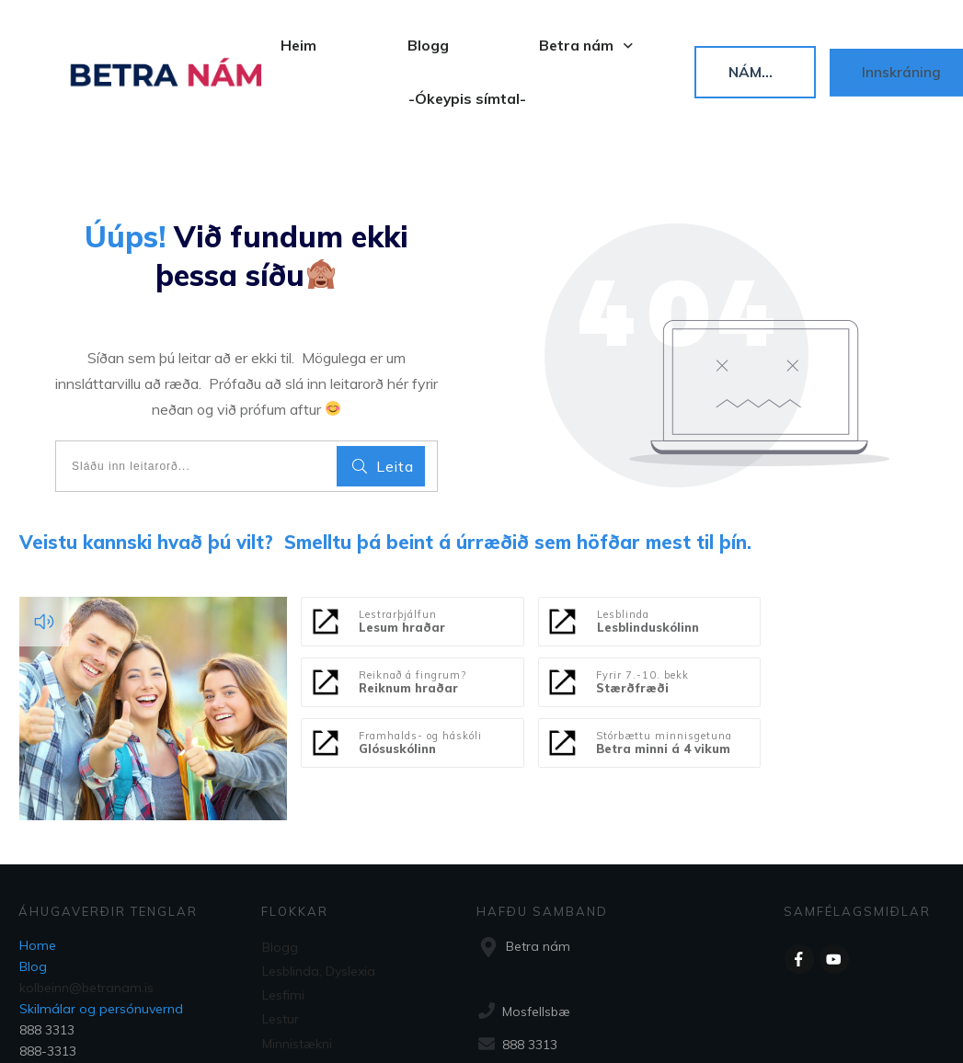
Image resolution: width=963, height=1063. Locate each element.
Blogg (280, 873)
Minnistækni (297, 963)
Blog (33, 894)
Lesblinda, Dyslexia (318, 896)
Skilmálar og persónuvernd (101, 936)
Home (37, 872)
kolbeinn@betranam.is (86, 915)
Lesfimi (283, 918)
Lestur (280, 940)
